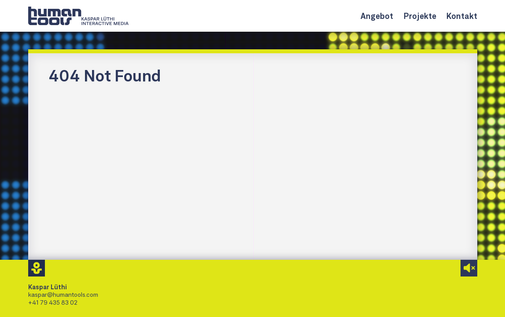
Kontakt (461, 16)
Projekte (419, 16)
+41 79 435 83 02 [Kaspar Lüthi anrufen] (52, 302)
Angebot (377, 16)
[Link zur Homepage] (78, 16)
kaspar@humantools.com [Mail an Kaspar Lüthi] (63, 294)
